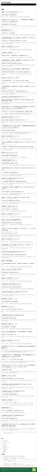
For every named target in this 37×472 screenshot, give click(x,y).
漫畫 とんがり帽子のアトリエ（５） (11, 135)
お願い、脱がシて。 (18, 300)
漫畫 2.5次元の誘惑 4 (7, 258)
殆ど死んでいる (22, 34)
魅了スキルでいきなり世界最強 (20, 73)
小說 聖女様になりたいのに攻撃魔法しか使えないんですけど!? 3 (15, 454)
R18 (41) (5, 439)
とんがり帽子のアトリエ (19, 49)
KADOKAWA (33, 34)
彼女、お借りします (18, 209)
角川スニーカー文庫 (6, 65)
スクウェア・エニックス (8, 201)
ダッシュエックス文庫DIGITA (18, 358)
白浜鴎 (23, 49)
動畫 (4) (5, 441)
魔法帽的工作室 (27, 49)
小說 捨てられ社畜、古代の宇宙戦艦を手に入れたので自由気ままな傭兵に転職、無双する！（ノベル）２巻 (19, 462)
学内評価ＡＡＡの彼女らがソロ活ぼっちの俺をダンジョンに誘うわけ (25, 92)
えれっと (25, 81)
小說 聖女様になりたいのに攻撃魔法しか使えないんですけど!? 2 (15, 459)
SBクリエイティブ (22, 348)
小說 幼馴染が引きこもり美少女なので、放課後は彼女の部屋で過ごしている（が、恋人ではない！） (18, 125)
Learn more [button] (3, 470)
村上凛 (27, 392)
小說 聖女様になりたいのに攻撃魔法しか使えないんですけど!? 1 (15, 465)
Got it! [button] (34, 470)
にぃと (4, 93)
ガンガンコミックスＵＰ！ (15, 201)
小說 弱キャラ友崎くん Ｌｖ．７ (10, 396)
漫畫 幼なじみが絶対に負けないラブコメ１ (13, 177)
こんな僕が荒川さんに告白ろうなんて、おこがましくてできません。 (25, 147)
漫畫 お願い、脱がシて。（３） (10, 296)
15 (21, 428)
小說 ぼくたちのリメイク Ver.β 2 (10, 77)
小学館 (31, 56)
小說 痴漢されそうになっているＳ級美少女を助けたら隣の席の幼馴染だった (18, 344)
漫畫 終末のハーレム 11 (8, 303)
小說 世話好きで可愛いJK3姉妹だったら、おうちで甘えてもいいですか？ (18, 186)
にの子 (28, 73)
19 (25, 428)
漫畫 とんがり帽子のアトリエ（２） (11, 275)
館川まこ (30, 392)
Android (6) (6, 436)
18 (24, 428)
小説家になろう (8, 102)
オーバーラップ (23, 113)
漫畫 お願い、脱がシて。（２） (10, 321)
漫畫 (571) (5, 446)
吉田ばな (27, 163)
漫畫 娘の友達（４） (7, 404)
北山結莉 (25, 73)
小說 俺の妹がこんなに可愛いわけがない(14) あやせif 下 (17, 242)
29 (8, 429)
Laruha (26, 333)
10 (15, 428)
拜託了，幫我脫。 (26, 300)
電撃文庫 (6, 246)
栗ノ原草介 (23, 163)
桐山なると (33, 42)
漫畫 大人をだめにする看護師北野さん (11, 218)
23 (29, 428)
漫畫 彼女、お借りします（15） (10, 204)
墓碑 (4, 121)
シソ (3, 148)
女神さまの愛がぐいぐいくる (19, 120)
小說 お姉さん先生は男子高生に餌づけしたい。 (14, 249)
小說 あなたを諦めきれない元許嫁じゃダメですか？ (15, 289)
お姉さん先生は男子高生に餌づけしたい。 (21, 254)
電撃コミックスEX (30, 222)
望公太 (29, 200)
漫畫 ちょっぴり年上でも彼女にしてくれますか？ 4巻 (15, 196)
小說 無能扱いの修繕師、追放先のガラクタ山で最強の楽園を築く (15, 452)
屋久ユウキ (22, 56)
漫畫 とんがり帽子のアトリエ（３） (11, 237)
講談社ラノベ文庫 (7, 148)
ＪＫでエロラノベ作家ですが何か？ (20, 271)
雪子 (9, 425)
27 (33, 428)
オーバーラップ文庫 (17, 113)
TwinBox (4, 192)
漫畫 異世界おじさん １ (8, 30)
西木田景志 (25, 16)
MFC (30, 34)
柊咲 (8, 358)
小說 (5, 25)
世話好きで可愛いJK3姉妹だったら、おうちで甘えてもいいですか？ (25, 191)
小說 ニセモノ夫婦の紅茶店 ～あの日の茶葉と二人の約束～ (17, 328)
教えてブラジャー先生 (18, 376)
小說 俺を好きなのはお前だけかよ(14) (11, 281)
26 (32, 428)
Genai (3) (5, 437)
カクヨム (18, 192)
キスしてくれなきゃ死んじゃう (20, 16)
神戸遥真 (23, 333)
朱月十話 (28, 254)
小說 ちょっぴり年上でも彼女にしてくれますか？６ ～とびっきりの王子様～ (18, 227)
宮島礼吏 (23, 209)
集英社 (13, 358)
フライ (25, 56)
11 (16, 428)
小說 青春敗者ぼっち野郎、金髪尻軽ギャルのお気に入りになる (18, 60)
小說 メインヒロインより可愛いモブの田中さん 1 (12, 464)
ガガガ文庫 (28, 56)
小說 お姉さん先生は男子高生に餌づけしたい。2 (14, 96)
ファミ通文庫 (7, 43)
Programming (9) (7, 438)
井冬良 (26, 181)
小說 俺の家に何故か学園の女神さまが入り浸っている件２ (17, 381)
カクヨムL (24, 358)
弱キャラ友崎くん (18, 56)
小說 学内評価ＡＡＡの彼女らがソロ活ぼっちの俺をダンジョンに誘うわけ (18, 86)
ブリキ (26, 286)
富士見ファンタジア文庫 (10, 173)
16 (22, 428)
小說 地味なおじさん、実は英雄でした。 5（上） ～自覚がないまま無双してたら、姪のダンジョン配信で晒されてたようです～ (19, 456)
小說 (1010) (6, 442)
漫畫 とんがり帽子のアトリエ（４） (11, 212)
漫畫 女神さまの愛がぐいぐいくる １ (11, 116)
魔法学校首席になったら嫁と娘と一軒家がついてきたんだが (23, 42)
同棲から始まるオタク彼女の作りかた (21, 392)
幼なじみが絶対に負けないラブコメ (20, 181)
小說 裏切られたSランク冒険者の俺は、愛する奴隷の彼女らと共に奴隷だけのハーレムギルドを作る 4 (18, 352)
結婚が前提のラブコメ (18, 163)
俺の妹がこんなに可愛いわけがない (20, 245)
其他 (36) (5, 440)
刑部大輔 (32, 64)
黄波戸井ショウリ (12, 113)
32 (7, 429)
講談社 (29, 16)
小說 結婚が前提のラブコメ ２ (9, 159)
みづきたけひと (26, 120)
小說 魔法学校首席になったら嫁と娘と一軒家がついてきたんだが (18, 37)
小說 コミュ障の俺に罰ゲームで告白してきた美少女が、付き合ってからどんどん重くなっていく (19, 458)
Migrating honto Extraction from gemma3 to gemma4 (14, 453)
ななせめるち (32, 200)
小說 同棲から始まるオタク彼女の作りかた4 (13, 387)
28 (34, 428)
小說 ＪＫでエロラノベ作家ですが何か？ (12, 267)
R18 (3, 25)
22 (28, 428)
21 (27, 428)
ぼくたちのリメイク (18, 81)
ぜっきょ (26, 222)
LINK (25, 308)
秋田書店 (26, 376)
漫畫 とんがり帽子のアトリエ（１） (11, 337)
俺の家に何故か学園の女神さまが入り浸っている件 (22, 383)
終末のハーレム (18, 308)
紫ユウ (30, 383)
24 (30, 428)
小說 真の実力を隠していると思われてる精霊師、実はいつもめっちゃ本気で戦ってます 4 (19, 460)
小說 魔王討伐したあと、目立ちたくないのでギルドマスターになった (18, 167)
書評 (5, 16)
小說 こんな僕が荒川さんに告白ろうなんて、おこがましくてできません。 (18, 141)
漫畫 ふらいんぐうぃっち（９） (10, 151)
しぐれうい (32, 181)
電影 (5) (5, 448)
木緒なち (23, 81)
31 (6, 429)
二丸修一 (29, 181)
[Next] (10, 429)
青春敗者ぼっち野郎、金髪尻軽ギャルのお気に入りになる (23, 64)
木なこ (33, 383)
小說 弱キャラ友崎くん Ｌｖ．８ (10, 52)
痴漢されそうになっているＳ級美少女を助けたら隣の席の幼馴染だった (25, 347)
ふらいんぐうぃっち (18, 155)
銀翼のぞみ (12, 369)
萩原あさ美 (20, 408)
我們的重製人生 (29, 81)
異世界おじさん (18, 34)
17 (23, 428)
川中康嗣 (23, 300)
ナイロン (10, 358)
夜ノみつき (3, 43)
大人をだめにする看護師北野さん (20, 222)
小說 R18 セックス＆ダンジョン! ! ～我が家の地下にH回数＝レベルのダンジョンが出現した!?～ (18, 20)
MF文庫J (31, 73)
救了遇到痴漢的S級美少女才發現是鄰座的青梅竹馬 (12, 348)
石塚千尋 (23, 155)
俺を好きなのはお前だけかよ (19, 286)
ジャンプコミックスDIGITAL (30, 308)
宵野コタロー (22, 308)
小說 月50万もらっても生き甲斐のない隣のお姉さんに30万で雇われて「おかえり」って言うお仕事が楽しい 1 (18, 106)
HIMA (31, 254)
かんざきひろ (31, 245)
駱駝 (24, 286)
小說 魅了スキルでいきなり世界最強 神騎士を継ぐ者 (16, 68)
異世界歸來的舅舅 (27, 34)
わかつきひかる (28, 271)
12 (17, 428)
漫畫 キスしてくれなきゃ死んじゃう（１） (13, 12)
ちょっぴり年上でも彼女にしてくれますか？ (21, 200)
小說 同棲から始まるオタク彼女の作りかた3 (13, 411)
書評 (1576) (6, 445)
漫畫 (7, 16)
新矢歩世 (23, 376)
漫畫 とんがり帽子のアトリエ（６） (11, 46)
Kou (30, 271)
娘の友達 (17, 408)
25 (31, 428)
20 (26, 428)
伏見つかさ (27, 245)
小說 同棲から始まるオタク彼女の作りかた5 (13, 312)
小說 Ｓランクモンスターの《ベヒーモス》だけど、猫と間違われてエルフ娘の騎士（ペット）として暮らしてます (18, 362)
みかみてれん (7, 425)
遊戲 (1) (5, 447)
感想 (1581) (6, 443)
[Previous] (7, 428)
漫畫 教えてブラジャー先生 (9, 372)
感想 (3, 16)
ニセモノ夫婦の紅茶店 (18, 333)
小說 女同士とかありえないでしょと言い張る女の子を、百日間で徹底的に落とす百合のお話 (18, 421)
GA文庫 (26, 348)
